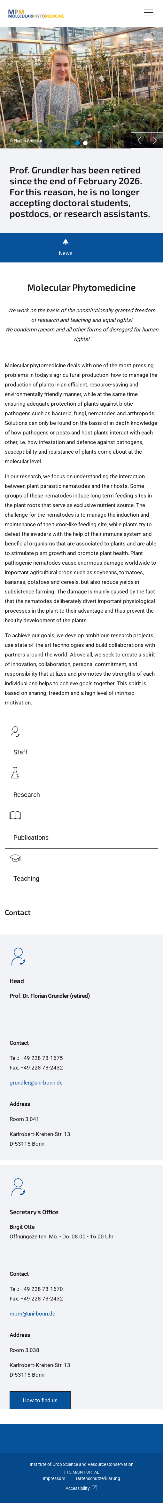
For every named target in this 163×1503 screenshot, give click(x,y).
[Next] (155, 140)
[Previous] (139, 140)
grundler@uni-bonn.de (36, 1082)
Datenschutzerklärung (98, 1478)
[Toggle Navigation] (148, 13)
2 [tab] (85, 143)
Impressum (54, 1478)
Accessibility (81, 1488)
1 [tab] (77, 143)
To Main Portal (82, 1472)
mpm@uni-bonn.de (32, 1313)
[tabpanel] (81, 87)
